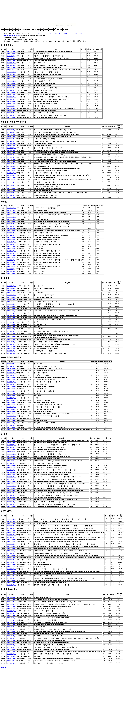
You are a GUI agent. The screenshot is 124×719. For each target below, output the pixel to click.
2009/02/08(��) (11, 651)
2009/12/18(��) (11, 506)
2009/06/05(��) (11, 237)
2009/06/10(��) (11, 578)
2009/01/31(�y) (11, 246)
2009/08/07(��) (11, 197)
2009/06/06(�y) (11, 532)
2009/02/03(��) (11, 331)
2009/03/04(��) (11, 81)
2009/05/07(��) (11, 148)
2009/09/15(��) (11, 608)
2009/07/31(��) (11, 447)
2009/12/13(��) (11, 322)
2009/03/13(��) (11, 266)
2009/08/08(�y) (11, 106)
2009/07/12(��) (11, 67)
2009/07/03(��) (11, 440)
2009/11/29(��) (11, 290)
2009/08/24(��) (11, 108)
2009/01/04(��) (11, 292)
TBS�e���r (55, 33)
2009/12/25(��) (11, 235)
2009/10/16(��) (11, 214)
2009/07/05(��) (11, 398)
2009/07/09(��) (11, 308)
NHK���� (32, 33)
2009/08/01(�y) (11, 351)
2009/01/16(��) (11, 467)
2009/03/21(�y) (11, 134)
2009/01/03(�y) (11, 166)
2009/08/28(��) (11, 244)
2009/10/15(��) (11, 190)
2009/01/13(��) (11, 297)
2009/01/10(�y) (11, 402)
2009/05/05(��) (11, 152)
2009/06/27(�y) (11, 269)
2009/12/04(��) (11, 541)
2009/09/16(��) (11, 113)
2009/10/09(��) (11, 416)
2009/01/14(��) (11, 179)
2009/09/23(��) (11, 413)
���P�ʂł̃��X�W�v (11, 35)
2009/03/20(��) (11, 528)
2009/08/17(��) (11, 99)
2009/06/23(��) (11, 286)
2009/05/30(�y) (11, 310)
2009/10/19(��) (11, 324)
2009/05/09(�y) (11, 273)
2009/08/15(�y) (11, 188)
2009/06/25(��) (11, 326)
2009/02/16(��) (11, 141)
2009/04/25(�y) (11, 497)
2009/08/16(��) (11, 208)
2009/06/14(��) (11, 154)
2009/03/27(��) (11, 445)
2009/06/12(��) (11, 219)
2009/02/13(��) (11, 251)
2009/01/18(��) (11, 161)
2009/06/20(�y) (11, 456)
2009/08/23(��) (11, 564)
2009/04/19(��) (11, 479)
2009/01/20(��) (11, 53)
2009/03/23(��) (11, 535)
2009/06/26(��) (11, 336)
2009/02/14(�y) (11, 617)
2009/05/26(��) (11, 566)
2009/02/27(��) (11, 212)
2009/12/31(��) (11, 63)
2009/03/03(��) (11, 60)
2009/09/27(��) (11, 364)
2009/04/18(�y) (11, 306)
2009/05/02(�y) (11, 248)
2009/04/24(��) (11, 72)
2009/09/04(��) (11, 626)
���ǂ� (3, 667)
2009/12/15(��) (11, 224)
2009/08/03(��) (11, 117)
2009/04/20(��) (11, 242)
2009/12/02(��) (11, 132)
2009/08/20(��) (11, 575)
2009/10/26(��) (11, 83)
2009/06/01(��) (11, 611)
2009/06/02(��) (11, 177)
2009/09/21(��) (11, 159)
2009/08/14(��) (11, 255)
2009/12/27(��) (11, 150)
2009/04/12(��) (11, 460)
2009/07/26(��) (11, 386)
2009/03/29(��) (11, 170)
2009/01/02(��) (11, 585)
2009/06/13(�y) (11, 449)
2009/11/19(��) (11, 143)
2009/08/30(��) (11, 85)
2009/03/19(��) (11, 173)
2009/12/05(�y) (11, 636)
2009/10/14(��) (11, 339)
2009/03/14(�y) (11, 299)
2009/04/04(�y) (11, 56)
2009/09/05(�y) (11, 429)
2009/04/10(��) (11, 395)
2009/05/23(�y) (11, 328)
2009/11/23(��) (11, 103)
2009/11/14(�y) (11, 353)
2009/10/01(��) (11, 182)
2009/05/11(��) (11, 640)
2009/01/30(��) (11, 230)
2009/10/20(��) (11, 660)
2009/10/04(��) (11, 379)
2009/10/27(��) (11, 615)
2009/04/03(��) (11, 400)
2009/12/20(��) (11, 472)
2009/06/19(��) (11, 253)
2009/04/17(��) (11, 486)
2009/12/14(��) (11, 97)
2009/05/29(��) (11, 257)
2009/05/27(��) (11, 76)
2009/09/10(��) (11, 411)
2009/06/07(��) (11, 463)
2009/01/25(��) (11, 185)
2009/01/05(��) (11, 391)
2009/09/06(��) (11, 409)
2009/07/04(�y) (11, 427)
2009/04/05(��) (11, 94)
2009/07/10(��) (11, 221)
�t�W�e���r (63, 33)
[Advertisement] (62, 12)
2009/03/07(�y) (11, 530)
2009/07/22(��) (11, 51)
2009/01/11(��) (11, 226)
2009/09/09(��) (11, 553)
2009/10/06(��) (11, 548)
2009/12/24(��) (11, 88)
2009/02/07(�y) (11, 271)
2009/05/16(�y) (11, 645)
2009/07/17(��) (11, 483)
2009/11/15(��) (11, 315)
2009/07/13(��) (11, 319)
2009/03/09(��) (11, 539)
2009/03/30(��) (11, 295)
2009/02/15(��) (11, 175)
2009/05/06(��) (11, 157)
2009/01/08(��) (11, 420)
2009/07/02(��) (11, 388)
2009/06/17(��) (11, 557)
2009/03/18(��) (11, 526)
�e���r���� (72, 33)
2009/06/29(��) (11, 377)
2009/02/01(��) (11, 382)
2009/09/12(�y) (11, 642)
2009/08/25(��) (11, 317)
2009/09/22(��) (11, 622)
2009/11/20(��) (11, 442)
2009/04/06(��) (11, 647)
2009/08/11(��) (11, 470)
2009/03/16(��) (11, 555)
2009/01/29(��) (11, 425)
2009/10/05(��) (11, 288)
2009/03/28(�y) (11, 571)
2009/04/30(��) (11, 69)
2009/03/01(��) (11, 164)
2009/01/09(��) (11, 488)
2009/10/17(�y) (11, 304)
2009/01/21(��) (11, 346)
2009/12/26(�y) (11, 423)
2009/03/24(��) (11, 92)
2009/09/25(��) (11, 233)
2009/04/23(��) (11, 101)
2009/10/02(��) (11, 58)
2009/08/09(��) (11, 90)
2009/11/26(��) (11, 228)
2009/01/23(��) (11, 493)
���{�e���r (47, 33)
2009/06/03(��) (11, 495)
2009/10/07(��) (11, 193)
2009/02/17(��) (11, 613)
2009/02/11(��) (11, 313)
